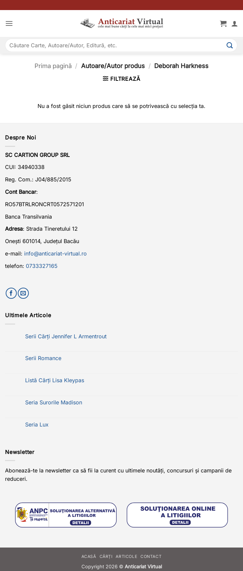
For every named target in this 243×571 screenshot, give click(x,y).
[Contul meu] (234, 23)
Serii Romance (43, 358)
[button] (9, 23)
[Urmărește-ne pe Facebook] (11, 293)
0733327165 (42, 266)
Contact (151, 556)
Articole (126, 556)
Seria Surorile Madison (53, 402)
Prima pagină (53, 65)
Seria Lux (37, 424)
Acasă (88, 556)
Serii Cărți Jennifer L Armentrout (66, 336)
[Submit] (230, 45)
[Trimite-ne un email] (23, 293)
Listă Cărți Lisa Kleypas (54, 380)
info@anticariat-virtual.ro (55, 253)
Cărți (106, 556)
